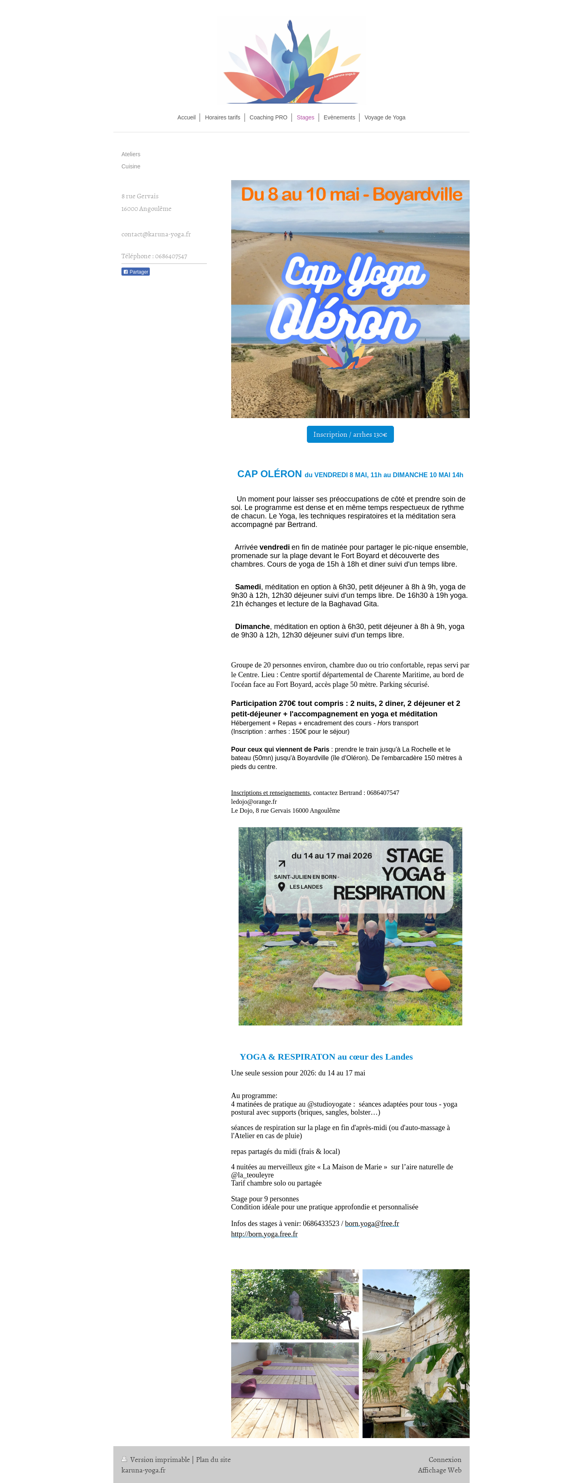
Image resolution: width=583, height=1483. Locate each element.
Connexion (445, 1459)
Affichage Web (440, 1469)
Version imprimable (156, 1459)
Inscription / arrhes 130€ (350, 434)
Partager (135, 272)
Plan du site (213, 1459)
